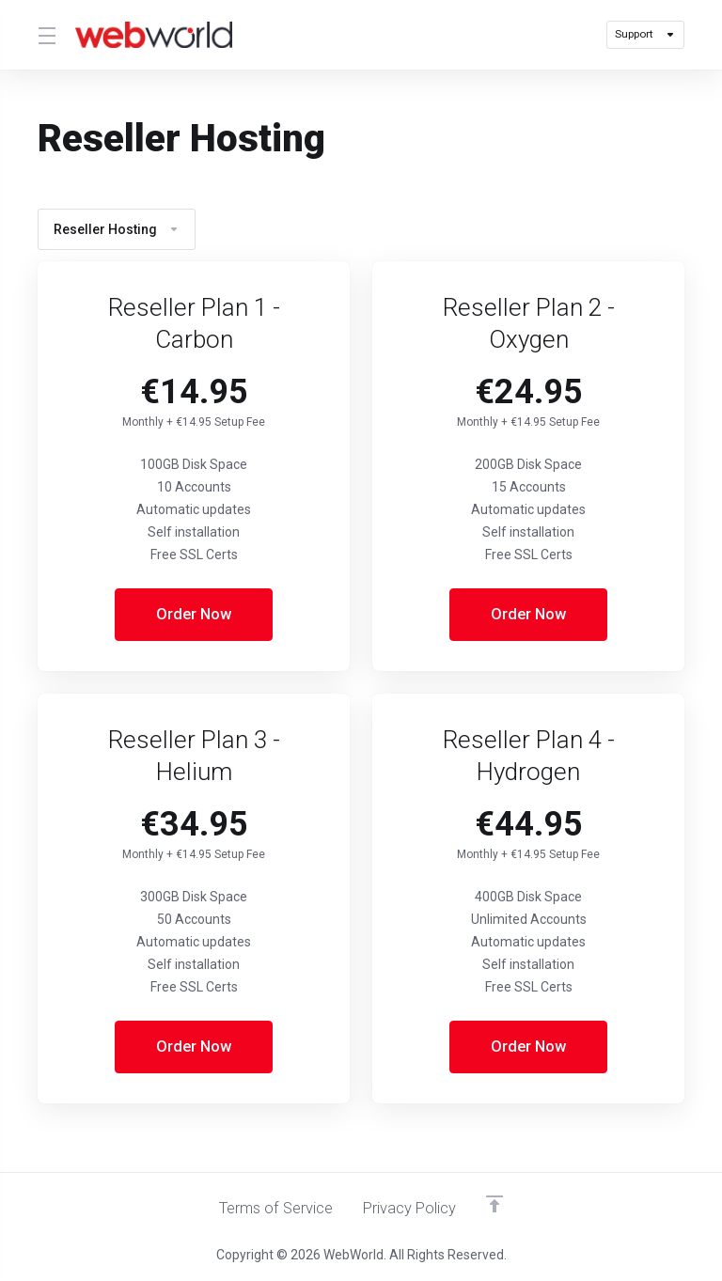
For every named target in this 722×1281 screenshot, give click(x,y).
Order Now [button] (194, 614)
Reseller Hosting (117, 229)
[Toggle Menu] (45, 35)
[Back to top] (498, 1203)
